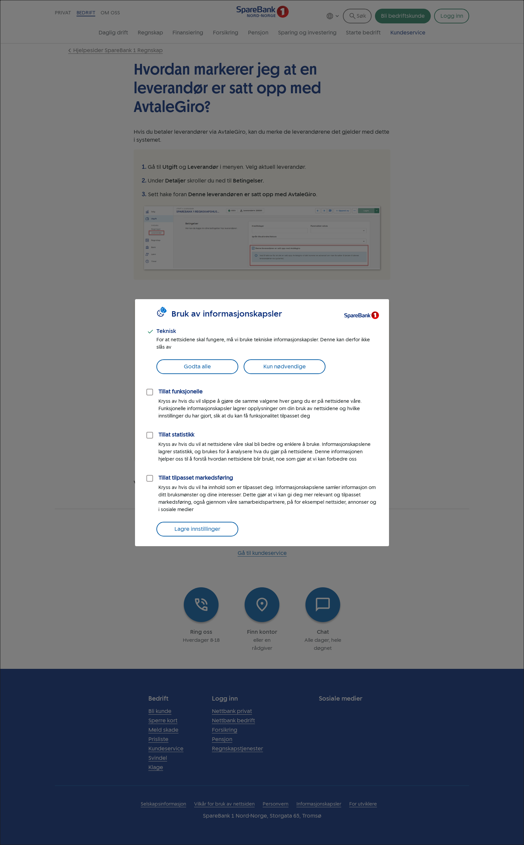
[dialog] (262, 422)
